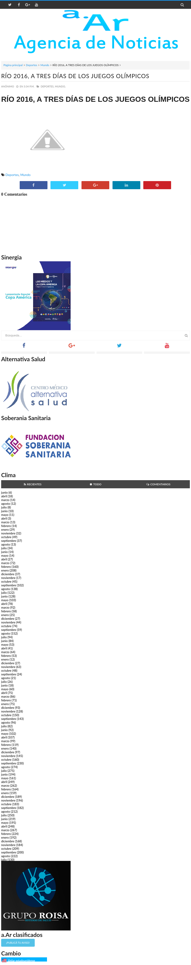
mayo (4, 515)
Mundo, (60, 86)
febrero (6, 526)
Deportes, (47, 86)
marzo (5, 500)
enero (5, 529)
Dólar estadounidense (21, 960)
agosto (5, 503)
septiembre (8, 541)
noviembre (8, 533)
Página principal (13, 65)
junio (4, 492)
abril (4, 496)
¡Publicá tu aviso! (18, 942)
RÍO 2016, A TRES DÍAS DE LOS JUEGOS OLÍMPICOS (75, 75)
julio (4, 507)
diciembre (7, 574)
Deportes (31, 65)
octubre (6, 537)
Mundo (45, 65)
